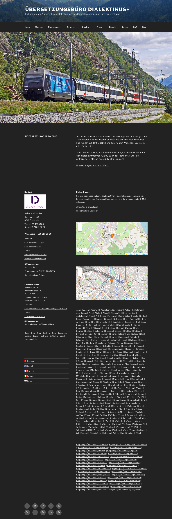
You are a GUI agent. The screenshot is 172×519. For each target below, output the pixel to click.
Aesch (86, 310)
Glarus (98, 346)
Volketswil (88, 421)
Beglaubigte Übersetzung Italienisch (91, 462)
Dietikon (127, 331)
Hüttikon (114, 355)
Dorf (95, 334)
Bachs (135, 316)
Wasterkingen (94, 424)
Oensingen (82, 385)
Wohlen (108, 430)
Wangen (129, 421)
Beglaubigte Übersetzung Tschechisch (92, 486)
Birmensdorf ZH (104, 322)
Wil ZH (89, 430)
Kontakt (112, 27)
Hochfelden (117, 352)
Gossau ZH (127, 346)
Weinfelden (126, 424)
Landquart (96, 364)
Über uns (39, 27)
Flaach (124, 340)
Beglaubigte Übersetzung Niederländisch (129, 468)
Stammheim (111, 409)
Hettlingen (91, 352)
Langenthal (107, 364)
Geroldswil (80, 346)
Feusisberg (103, 340)
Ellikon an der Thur (84, 337)
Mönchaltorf (81, 376)
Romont (141, 394)
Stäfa (128, 409)
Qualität (87, 27)
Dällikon (137, 328)
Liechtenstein (31, 339)
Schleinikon (83, 403)
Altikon (124, 313)
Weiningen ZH (139, 424)
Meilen (79, 373)
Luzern (36, 336)
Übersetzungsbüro (120, 136)
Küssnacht (127, 361)
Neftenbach (113, 376)
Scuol (87, 406)
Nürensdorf (118, 379)
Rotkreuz (101, 397)
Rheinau (138, 391)
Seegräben (96, 406)
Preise (100, 27)
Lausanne (62, 333)
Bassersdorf (88, 319)
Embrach (104, 337)
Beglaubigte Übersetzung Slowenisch (92, 483)
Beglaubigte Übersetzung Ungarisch (124, 489)
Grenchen (80, 349)
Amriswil (132, 313)
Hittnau (107, 352)
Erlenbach (123, 337)
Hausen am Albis (116, 349)
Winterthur (98, 430)
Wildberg (80, 430)
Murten (102, 376)
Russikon (111, 397)
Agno (84, 313)
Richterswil (81, 394)
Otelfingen (97, 388)
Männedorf (137, 370)
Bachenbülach (124, 316)
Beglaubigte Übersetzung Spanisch (125, 483)
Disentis (88, 334)
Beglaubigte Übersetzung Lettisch (90, 465)
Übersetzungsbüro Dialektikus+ (77, 9)
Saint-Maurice (82, 400)
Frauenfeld (80, 343)
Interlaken (100, 358)
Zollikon (116, 433)
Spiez (140, 406)
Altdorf (106, 313)
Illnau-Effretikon (134, 355)
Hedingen (129, 349)
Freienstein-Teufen (115, 343)
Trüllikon (113, 415)
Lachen (86, 364)
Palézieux (119, 388)
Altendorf (115, 313)
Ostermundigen (84, 388)
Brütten (88, 325)
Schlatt (144, 400)
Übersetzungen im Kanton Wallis (92, 165)
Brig (137, 322)
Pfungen (139, 388)
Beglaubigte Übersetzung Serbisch (91, 480)
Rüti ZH (141, 397)
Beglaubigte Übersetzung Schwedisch (124, 477)
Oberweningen (131, 382)
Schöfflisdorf (105, 403)
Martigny (106, 370)
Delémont (99, 331)
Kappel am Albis (114, 358)
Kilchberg (126, 358)
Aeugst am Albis (108, 310)
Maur (128, 370)
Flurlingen (133, 340)
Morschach (124, 373)
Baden (143, 316)
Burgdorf (80, 328)
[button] (112, 236)
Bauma (98, 319)
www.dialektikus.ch (32, 246)
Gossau (117, 346)
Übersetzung (55, 27)
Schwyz (44, 336)
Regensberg (103, 391)
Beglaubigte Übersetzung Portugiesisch (93, 474)
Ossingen (143, 385)
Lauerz (134, 364)
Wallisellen (119, 421)
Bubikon (97, 325)
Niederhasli (81, 379)
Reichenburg (127, 391)
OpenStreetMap (141, 254)
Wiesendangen (122, 427)
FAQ (135, 27)
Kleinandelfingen (139, 358)
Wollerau (117, 430)
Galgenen (129, 343)
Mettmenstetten (91, 373)
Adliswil (128, 310)
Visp (144, 418)
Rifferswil (119, 394)
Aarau (78, 310)
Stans (121, 409)
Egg (128, 334)
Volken (79, 421)
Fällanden (134, 337)
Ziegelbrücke (95, 433)
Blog (144, 27)
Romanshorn (130, 394)
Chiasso (96, 328)
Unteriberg (114, 418)
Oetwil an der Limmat (98, 385)
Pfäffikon (130, 388)
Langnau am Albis (121, 364)
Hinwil (99, 352)
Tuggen (121, 415)
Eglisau (135, 334)
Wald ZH (109, 421)
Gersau (90, 346)
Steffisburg (137, 409)
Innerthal (90, 358)
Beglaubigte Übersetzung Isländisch (120, 459)
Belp (126, 319)
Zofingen (107, 433)
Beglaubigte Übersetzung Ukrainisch (92, 489)
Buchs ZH (129, 325)
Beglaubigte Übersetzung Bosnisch (93, 447)
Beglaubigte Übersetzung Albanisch (91, 444)
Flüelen (142, 340)
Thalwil (88, 415)
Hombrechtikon (131, 352)
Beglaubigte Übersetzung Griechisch (126, 456)
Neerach (107, 379)
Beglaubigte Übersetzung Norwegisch (94, 471)
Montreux (104, 373)
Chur (39, 333)
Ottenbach (108, 388)
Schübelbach (118, 403)
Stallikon (100, 409)
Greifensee (138, 346)
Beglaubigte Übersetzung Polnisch (126, 471)
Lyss (87, 370)
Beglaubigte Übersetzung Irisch (89, 459)
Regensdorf (115, 391)
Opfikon (133, 385)
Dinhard (79, 334)
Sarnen (102, 400)
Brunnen (80, 325)
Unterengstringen (100, 418)
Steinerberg (90, 412)
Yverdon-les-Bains (137, 430)
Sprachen (72, 27)
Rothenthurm (90, 397)
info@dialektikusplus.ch (34, 316)
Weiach (116, 424)
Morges (113, 373)
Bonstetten (118, 322)
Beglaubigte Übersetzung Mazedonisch (93, 468)
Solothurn (132, 406)
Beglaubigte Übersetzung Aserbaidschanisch (128, 444)
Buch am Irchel (109, 325)
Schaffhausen (120, 400)
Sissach (122, 406)
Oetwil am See (115, 385)
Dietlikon (137, 331)
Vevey (137, 418)
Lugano (28, 336)
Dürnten (113, 334)
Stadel (92, 409)
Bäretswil (107, 319)
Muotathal (93, 376)
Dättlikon (89, 331)
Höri (84, 355)
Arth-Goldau (101, 316)
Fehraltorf (80, 340)
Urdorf (123, 418)
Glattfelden (107, 346)
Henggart (139, 349)
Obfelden (143, 382)
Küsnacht (116, 361)
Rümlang (121, 397)
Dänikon (79, 331)
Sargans (93, 400)
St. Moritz (121, 412)
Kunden (124, 27)
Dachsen (111, 328)
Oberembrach (137, 379)
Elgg (142, 334)
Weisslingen (81, 427)
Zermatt (84, 433)
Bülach (138, 325)
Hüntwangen (103, 355)
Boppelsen (129, 322)
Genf (54, 333)
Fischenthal (115, 340)
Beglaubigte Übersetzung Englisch (122, 450)
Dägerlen (128, 328)
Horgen (143, 352)
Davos (120, 328)
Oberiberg (107, 382)
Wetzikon (110, 427)
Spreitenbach (82, 409)
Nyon (127, 379)
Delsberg (109, 331)
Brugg (143, 322)
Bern (33, 333)
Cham (88, 328)
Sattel (109, 400)
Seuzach (106, 406)
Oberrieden (118, 382)
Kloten (80, 361)
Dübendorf (103, 334)
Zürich (79, 139)
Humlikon (92, 355)
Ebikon (122, 334)
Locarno (125, 367)
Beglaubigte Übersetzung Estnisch (91, 453)
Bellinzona (117, 319)
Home (27, 27)
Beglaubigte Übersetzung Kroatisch (124, 462)
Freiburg (46, 333)
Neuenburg (125, 376)
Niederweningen (95, 379)
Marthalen (95, 370)
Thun (95, 415)
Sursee (131, 412)
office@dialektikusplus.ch (35, 254)
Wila (137, 427)
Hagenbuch (102, 349)
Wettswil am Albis (96, 427)
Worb (125, 430)
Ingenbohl (80, 358)
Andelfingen (81, 316)
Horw (78, 355)
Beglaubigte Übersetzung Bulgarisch (125, 447)
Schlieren (93, 403)
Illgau (122, 355)
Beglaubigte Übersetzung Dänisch (90, 450)
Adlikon (120, 310)
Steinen (79, 412)
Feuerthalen (91, 340)
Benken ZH (135, 319)
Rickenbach (93, 394)
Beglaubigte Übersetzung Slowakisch (124, 480)
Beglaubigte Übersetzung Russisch (91, 477)
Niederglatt (136, 376)
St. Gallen (54, 336)
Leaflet (129, 254)
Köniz (96, 361)
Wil (132, 427)
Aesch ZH (95, 310)
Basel (26, 333)
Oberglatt (97, 382)
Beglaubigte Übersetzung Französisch (92, 456)
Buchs (120, 325)
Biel (93, 322)
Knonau (88, 361)
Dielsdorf (118, 331)
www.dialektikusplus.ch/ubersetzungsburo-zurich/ (45, 308)
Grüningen (91, 349)
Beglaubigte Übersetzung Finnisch (122, 453)
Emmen (113, 337)
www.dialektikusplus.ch (34, 243)
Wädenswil (106, 424)
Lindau (117, 367)
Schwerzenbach (133, 403)
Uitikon (88, 418)
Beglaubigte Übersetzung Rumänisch (128, 474)
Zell (77, 433)
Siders (115, 406)
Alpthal (98, 313)
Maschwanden (117, 370)
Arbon (91, 316)
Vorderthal (99, 421)
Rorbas (79, 397)
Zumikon (130, 433)
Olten (125, 385)
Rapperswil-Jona (89, 391)
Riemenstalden (106, 394)
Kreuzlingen (105, 361)
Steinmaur (101, 412)
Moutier (133, 373)
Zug (122, 433)
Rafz (78, 391)
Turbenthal (131, 415)
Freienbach (101, 343)
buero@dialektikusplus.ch (111, 159)
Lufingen (135, 367)
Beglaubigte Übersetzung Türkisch (126, 486)
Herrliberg (80, 352)
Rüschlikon (131, 397)
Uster (130, 418)
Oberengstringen (83, 382)
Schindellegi (133, 400)
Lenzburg (101, 367)
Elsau (96, 337)
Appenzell (112, 316)
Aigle (91, 313)
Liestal (109, 367)
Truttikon (103, 415)
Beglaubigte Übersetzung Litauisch (122, 465)
